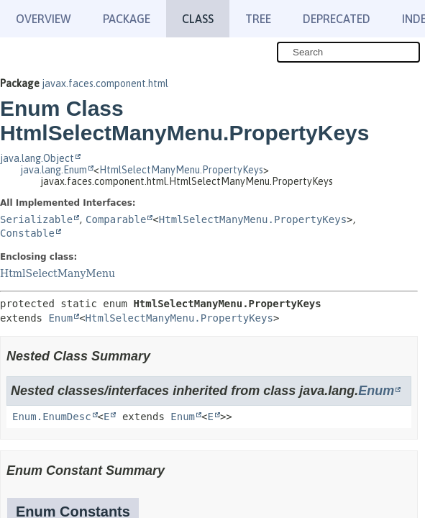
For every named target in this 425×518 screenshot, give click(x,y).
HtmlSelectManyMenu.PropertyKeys (181, 170)
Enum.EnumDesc (51, 416)
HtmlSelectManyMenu (57, 273)
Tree (258, 18)
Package (126, 18)
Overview (43, 18)
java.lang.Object (37, 158)
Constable (27, 233)
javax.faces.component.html (105, 83)
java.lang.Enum (53, 170)
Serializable (36, 219)
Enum (60, 318)
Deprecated (336, 18)
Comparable (116, 219)
